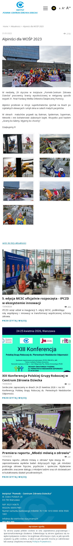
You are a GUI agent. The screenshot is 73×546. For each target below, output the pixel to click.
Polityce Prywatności (41, 541)
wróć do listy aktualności (14, 243)
